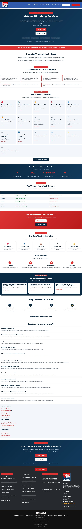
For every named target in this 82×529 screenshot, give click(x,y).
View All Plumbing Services (41, 159)
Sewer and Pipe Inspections (28, 480)
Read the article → (6, 290)
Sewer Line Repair (5, 413)
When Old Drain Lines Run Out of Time (9, 427)
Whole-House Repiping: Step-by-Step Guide (51, 486)
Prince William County (5, 435)
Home (29, 4)
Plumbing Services (56, 4)
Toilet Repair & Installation (28, 488)
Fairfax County (4, 432)
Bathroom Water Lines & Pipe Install (9, 481)
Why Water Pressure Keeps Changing (8, 423)
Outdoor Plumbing (26, 474)
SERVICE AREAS (66, 483)
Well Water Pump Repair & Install (29, 499)
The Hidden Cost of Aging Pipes (7, 425)
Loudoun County (4, 433)
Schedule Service (41, 33)
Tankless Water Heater (27, 485)
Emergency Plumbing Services (7, 486)
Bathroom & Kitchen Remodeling (8, 478)
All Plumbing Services (5, 417)
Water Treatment (25, 502)
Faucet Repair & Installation (7, 489)
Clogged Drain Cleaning (6, 410)
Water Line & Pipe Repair (27, 494)
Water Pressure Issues (5, 415)
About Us (35, 4)
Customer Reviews (44, 4)
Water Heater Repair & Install (28, 491)
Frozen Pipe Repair (5, 492)
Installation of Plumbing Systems (8, 497)
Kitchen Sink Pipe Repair (6, 500)
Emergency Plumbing (5, 408)
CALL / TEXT (66, 491)
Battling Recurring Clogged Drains (8, 422)
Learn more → (4, 109)
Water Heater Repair (5, 412)
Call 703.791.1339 (41, 29)
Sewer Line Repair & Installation (29, 477)
